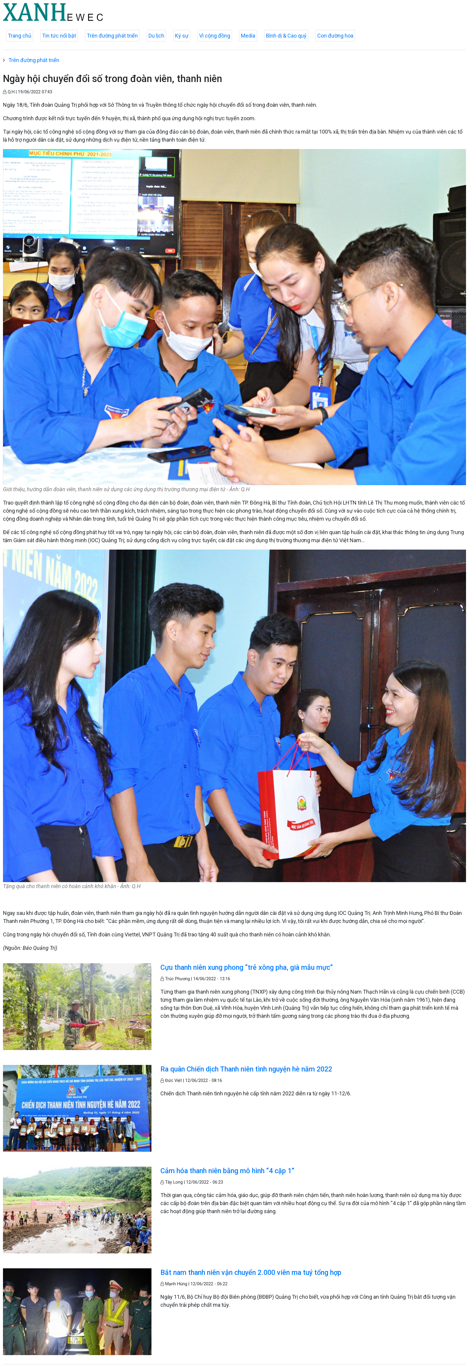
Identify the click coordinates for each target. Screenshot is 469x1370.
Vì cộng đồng (214, 36)
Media (248, 36)
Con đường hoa (335, 36)
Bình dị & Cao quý (286, 36)
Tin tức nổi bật (59, 36)
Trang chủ (19, 36)
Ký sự (181, 36)
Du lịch (156, 36)
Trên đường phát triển (112, 36)
